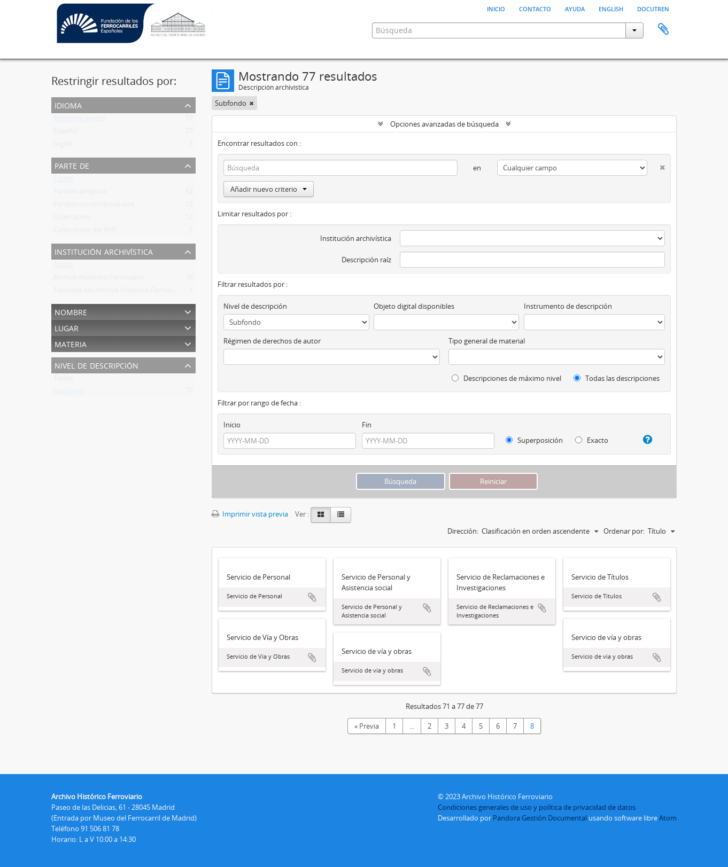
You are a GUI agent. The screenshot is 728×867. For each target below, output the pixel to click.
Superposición (534, 440)
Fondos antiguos (80, 193)
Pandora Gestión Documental (540, 818)
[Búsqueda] (340, 168)
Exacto (591, 440)
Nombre (71, 311)
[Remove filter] (252, 103)
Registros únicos (79, 120)
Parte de (72, 165)
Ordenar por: (624, 531)
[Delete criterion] (656, 165)
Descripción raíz (366, 259)
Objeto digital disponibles (414, 306)
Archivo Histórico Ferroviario (98, 279)
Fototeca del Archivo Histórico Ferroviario (119, 292)
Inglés (62, 146)
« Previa (366, 726)
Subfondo (69, 393)
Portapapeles (663, 29)
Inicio (496, 8)
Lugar (67, 327)
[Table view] (340, 515)
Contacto (535, 8)
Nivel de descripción (96, 364)
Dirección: (462, 531)
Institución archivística (104, 251)
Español (66, 133)
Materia (71, 343)
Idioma (68, 104)
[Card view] (321, 515)
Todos (63, 180)
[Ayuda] (643, 439)
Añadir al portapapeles (312, 597)
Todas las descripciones (617, 378)
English (611, 8)
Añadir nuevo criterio (268, 189)
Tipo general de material (486, 341)
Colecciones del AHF (85, 232)
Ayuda (575, 8)
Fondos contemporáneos (93, 206)
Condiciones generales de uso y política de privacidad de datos (537, 807)
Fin (366, 424)
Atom (668, 818)
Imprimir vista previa (250, 514)
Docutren (653, 8)
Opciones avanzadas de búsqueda (444, 124)
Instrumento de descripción (568, 306)
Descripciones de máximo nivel (506, 378)
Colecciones (72, 219)
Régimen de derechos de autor (272, 341)
